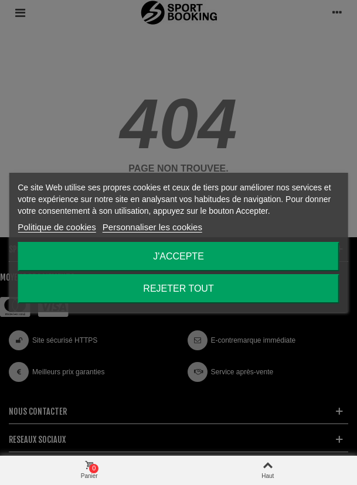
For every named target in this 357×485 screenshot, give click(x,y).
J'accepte (178, 256)
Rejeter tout (178, 288)
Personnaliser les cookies (152, 227)
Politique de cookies (57, 227)
